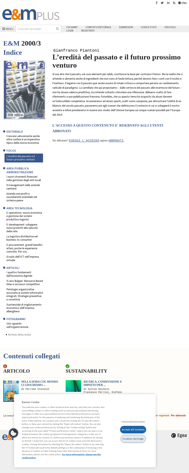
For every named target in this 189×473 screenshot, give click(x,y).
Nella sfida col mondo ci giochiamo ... (39, 383)
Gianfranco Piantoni (76, 50)
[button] (14, 433)
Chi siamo (72, 27)
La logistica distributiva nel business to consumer (22, 238)
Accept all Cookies (133, 429)
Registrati (87, 30)
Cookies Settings (133, 439)
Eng (182, 3)
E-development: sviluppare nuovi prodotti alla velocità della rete (22, 228)
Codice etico (149, 27)
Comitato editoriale (98, 27)
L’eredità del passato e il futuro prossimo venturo (20, 158)
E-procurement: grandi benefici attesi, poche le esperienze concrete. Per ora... (24, 248)
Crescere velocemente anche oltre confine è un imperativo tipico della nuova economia (23, 140)
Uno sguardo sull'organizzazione (17, 325)
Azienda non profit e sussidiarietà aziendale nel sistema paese (21, 197)
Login (69, 30)
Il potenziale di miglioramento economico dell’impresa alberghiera (23, 308)
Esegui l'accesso (84, 141)
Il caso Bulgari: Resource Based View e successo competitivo (24, 282)
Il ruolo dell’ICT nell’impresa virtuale (22, 258)
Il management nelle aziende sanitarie (23, 187)
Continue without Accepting (133, 421)
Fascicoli (170, 27)
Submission (126, 27)
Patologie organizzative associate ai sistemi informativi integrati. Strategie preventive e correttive (24, 294)
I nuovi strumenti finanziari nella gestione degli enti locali (23, 178)
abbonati (116, 141)
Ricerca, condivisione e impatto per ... (103, 383)
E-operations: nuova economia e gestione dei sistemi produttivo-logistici (24, 216)
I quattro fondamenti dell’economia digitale (19, 274)
